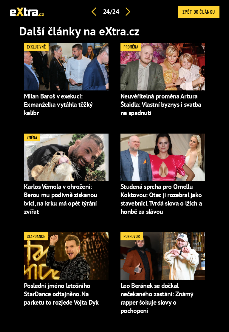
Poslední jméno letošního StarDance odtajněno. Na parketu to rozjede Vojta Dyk (61, 293)
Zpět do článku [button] (198, 11)
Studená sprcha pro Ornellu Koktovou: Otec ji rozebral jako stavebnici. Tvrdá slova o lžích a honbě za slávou (161, 199)
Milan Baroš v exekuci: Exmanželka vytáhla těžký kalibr (58, 104)
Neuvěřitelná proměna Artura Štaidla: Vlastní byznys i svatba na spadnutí (160, 104)
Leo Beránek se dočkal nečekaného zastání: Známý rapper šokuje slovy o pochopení (156, 298)
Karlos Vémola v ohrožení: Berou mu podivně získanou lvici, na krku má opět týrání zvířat (60, 199)
